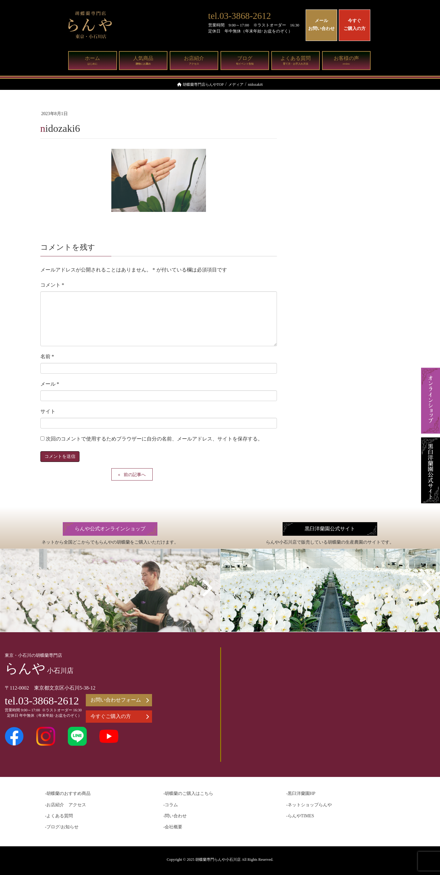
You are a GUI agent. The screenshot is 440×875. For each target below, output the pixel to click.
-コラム (170, 804)
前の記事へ (135, 474)
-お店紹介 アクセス (65, 804)
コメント (52, 285)
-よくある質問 (59, 816)
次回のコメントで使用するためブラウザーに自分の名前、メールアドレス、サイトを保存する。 (154, 438)
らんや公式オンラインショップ (110, 528)
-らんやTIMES (300, 816)
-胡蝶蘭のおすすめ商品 (68, 793)
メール (49, 384)
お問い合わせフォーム (120, 700)
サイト (48, 411)
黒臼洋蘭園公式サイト (330, 528)
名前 (47, 356)
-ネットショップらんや (309, 804)
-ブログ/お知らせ (62, 827)
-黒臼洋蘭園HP (300, 793)
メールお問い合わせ (321, 24)
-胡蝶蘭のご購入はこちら (188, 793)
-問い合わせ (175, 816)
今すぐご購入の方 (354, 24)
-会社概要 (173, 827)
